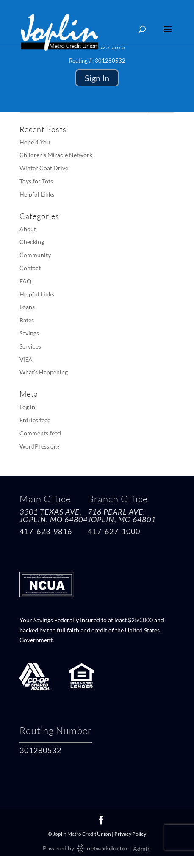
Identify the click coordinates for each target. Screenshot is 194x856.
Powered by (86, 848)
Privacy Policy (130, 834)
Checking (31, 241)
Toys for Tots (36, 181)
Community (35, 254)
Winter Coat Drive (43, 168)
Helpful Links (36, 194)
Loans (27, 306)
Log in (27, 406)
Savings (29, 333)
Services (30, 346)
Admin (142, 848)
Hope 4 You (34, 142)
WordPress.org (39, 446)
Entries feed (35, 420)
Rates (26, 320)
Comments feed (40, 433)
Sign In (97, 78)
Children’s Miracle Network (55, 154)
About (27, 229)
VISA (26, 359)
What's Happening (43, 372)
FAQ (25, 281)
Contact (30, 267)
